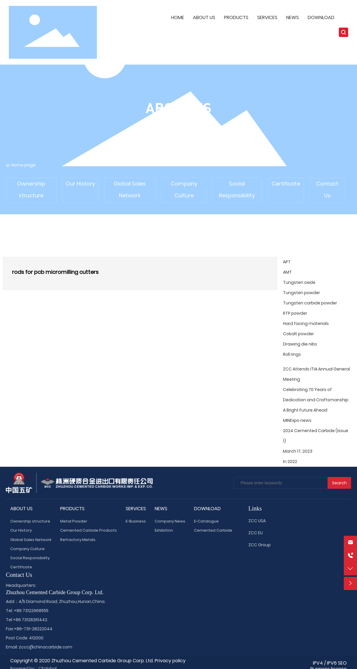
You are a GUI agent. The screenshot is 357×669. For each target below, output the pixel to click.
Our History (80, 183)
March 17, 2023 (297, 451)
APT (287, 262)
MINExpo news (297, 420)
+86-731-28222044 (33, 629)
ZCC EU (255, 533)
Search (339, 483)
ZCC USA (257, 521)
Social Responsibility (237, 189)
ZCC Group (259, 545)
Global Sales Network (130, 189)
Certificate (286, 183)
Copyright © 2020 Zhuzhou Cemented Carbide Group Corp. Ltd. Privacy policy (98, 660)
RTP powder (295, 313)
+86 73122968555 (31, 611)
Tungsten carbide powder (310, 303)
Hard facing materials (306, 323)
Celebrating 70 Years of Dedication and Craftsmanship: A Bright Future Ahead (316, 400)
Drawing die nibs (300, 344)
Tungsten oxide (299, 282)
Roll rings (292, 354)
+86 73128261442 (30, 620)
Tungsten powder (301, 293)
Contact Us (327, 189)
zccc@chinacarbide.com (45, 647)
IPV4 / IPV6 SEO (330, 663)
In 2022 (290, 461)
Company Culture (184, 189)
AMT (287, 272)
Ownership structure (31, 189)
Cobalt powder (298, 334)
